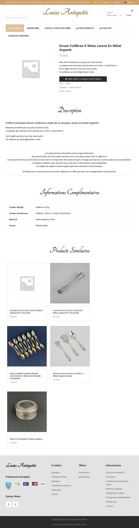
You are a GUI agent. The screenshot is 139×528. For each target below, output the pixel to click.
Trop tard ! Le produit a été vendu (83, 79)
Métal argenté (75, 87)
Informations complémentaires (69, 192)
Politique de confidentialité (118, 497)
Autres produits (85, 28)
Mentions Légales (114, 489)
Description (69, 110)
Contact (116, 2)
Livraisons (111, 477)
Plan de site (111, 502)
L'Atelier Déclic (80, 525)
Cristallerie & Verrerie (61, 485)
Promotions (84, 472)
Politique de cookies (115, 493)
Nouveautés (14, 28)
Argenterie (33, 28)
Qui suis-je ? (105, 2)
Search (26, 17)
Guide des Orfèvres (18, 36)
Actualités (105, 28)
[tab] (69, 112)
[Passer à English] (128, 2)
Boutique (56, 472)
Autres (55, 494)
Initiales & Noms (59, 477)
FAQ (95, 2)
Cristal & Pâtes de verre (58, 28)
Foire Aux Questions (115, 472)
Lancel (68, 91)
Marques (56, 481)
